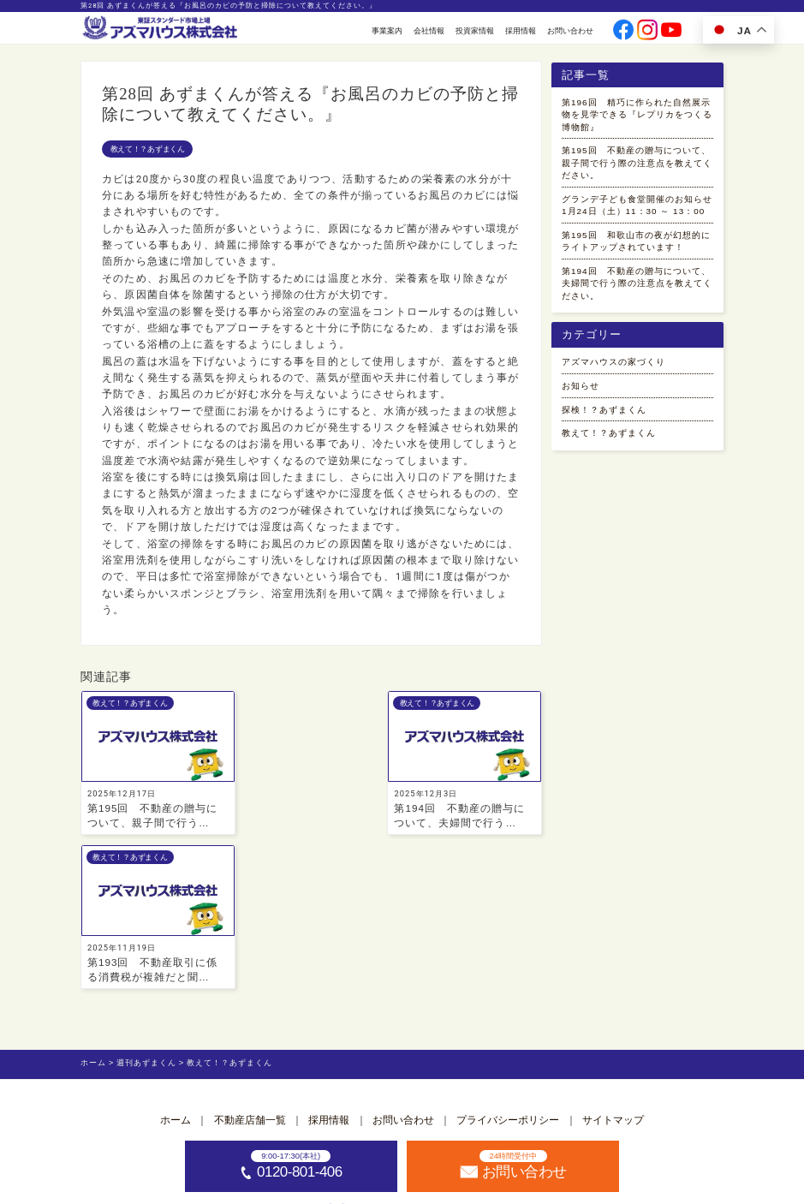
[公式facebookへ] (623, 31)
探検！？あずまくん (612, 474)
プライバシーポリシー (507, 966)
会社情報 (429, 30)
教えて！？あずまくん (147, 148)
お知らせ (584, 449)
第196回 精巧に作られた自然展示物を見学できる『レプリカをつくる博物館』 (634, 118)
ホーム (175, 966)
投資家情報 (475, 30)
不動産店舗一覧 (250, 966)
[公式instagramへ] (647, 31)
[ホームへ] (160, 29)
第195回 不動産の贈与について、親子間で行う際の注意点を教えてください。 (634, 173)
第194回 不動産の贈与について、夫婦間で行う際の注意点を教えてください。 (634, 339)
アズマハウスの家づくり (623, 422)
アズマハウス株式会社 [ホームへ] (425, 1190)
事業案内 (387, 30)
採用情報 (520, 30)
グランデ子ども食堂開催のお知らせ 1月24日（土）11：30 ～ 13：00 (636, 229)
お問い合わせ (570, 30)
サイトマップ (613, 966)
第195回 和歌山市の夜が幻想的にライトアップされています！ (634, 284)
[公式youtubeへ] (671, 31)
